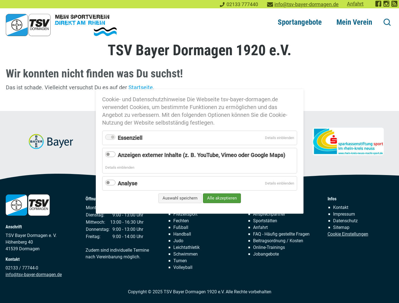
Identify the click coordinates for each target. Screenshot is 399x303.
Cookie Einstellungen (348, 234)
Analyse (127, 183)
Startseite (140, 87)
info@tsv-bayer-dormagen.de (306, 4)
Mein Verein (354, 22)
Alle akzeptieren (222, 198)
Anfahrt (355, 4)
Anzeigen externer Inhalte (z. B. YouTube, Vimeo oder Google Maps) (201, 155)
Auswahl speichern (180, 198)
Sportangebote (300, 22)
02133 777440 (242, 4)
